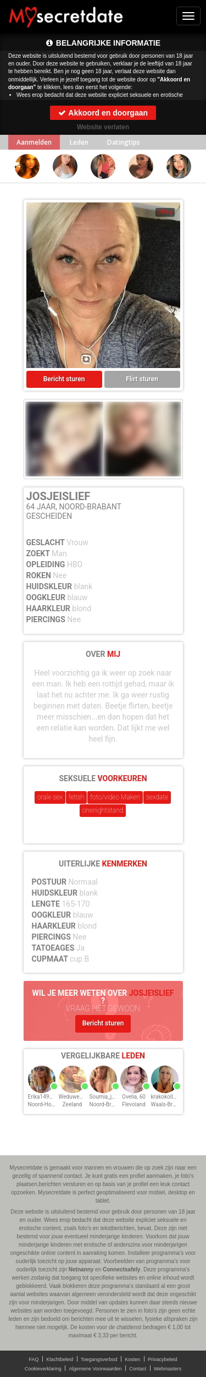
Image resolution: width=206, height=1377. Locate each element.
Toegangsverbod (99, 1359)
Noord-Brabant (107, 1104)
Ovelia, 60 (134, 1097)
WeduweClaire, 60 (80, 1097)
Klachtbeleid (59, 1359)
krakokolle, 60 (168, 1097)
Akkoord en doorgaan (103, 112)
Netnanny (81, 1269)
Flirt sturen (142, 379)
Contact (137, 1368)
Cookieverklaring (43, 1368)
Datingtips (123, 142)
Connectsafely (121, 1269)
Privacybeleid (162, 1359)
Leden (79, 142)
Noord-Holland (46, 1104)
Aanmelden (34, 142)
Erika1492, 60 (44, 1097)
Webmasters (167, 1368)
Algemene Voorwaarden (95, 1368)
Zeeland (72, 1104)
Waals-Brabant (169, 1104)
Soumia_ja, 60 (107, 1097)
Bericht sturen (64, 379)
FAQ (34, 1359)
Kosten (132, 1359)
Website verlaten (103, 127)
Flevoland (134, 1104)
